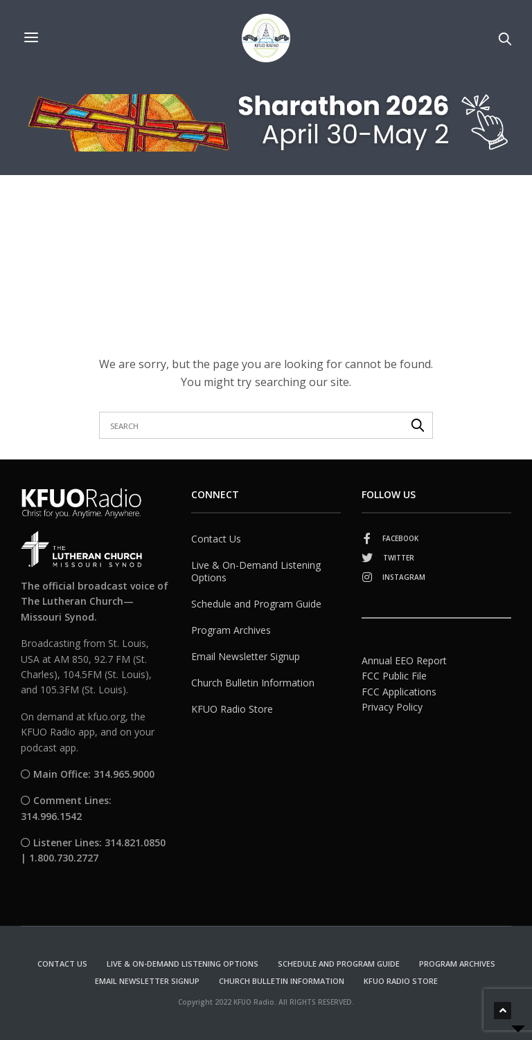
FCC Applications (399, 691)
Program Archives (231, 630)
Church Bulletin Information (252, 682)
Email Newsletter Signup (245, 656)
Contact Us (216, 538)
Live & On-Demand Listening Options (256, 571)
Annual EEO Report (404, 660)
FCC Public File (394, 675)
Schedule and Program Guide (256, 603)
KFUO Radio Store (232, 708)
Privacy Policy (392, 706)
